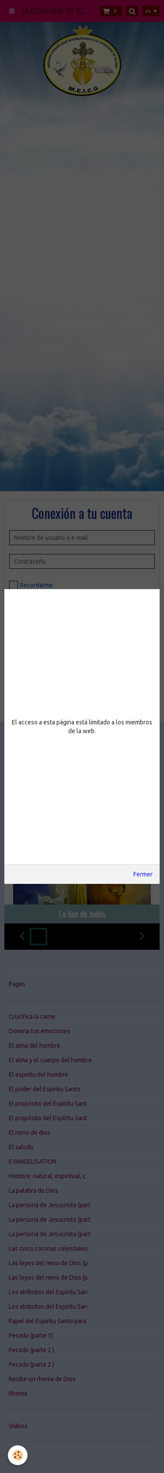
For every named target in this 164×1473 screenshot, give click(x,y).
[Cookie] (18, 1455)
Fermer (143, 874)
